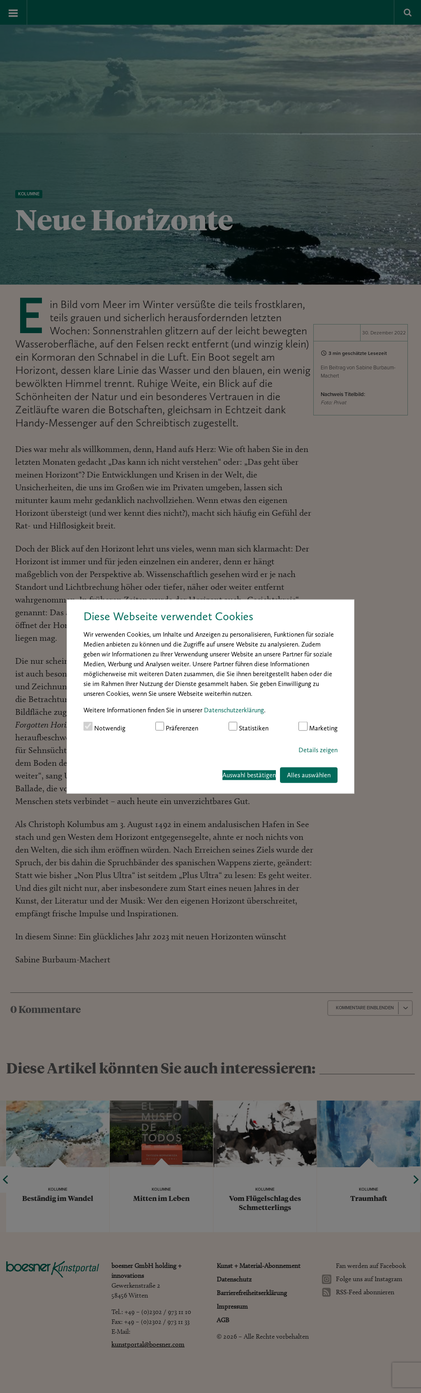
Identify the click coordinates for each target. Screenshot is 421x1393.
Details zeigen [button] (318, 749)
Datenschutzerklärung (234, 710)
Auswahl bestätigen (249, 775)
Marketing (318, 727)
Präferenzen (177, 727)
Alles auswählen (309, 775)
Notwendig (104, 727)
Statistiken (249, 727)
